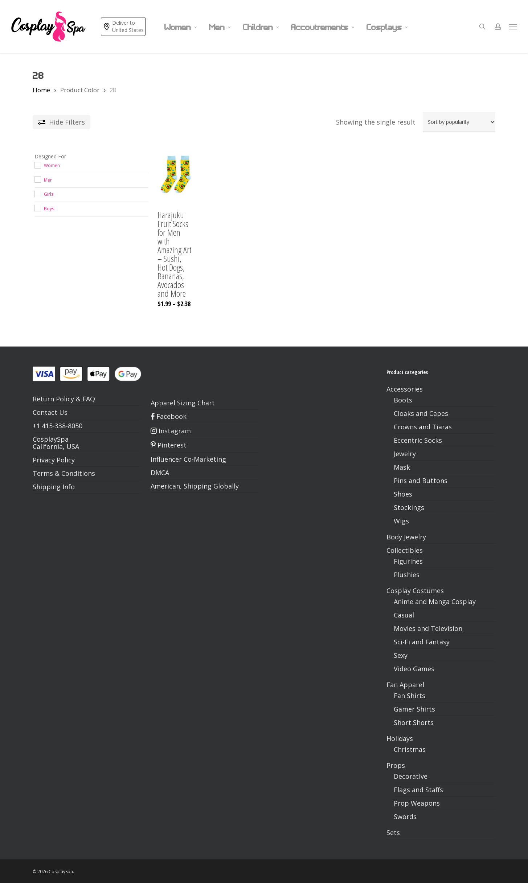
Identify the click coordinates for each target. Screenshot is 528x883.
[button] (513, 26)
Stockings (409, 507)
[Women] (37, 165)
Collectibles (404, 550)
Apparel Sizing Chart (183, 402)
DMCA (160, 472)
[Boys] (37, 208)
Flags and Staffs (418, 789)
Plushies (406, 574)
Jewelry (405, 453)
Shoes (403, 494)
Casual (404, 615)
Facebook (169, 416)
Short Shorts (414, 722)
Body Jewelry (406, 536)
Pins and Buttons (420, 480)
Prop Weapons (417, 803)
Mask (402, 467)
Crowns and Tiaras (423, 426)
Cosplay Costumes (415, 590)
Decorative (410, 776)
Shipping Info (54, 486)
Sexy (401, 655)
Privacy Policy (54, 459)
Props (395, 765)
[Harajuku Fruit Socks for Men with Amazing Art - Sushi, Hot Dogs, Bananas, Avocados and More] (175, 175)
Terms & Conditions (64, 473)
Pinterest (169, 445)
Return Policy (53, 398)
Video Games (414, 668)
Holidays (399, 738)
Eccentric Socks (418, 440)
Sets (393, 832)
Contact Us (50, 412)
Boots (403, 400)
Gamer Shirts (414, 709)
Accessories (404, 389)
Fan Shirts (409, 695)
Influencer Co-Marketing (188, 459)
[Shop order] (459, 122)
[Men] (37, 179)
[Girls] (37, 194)
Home (41, 90)
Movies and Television (428, 628)
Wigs (401, 521)
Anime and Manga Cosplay (435, 601)
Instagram (171, 430)
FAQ (88, 398)
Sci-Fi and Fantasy (422, 641)
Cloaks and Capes (421, 413)
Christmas (410, 749)
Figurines (408, 561)
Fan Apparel (405, 684)
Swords (405, 816)
